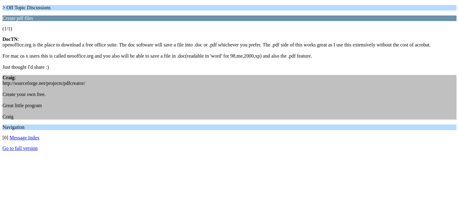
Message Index (24, 137)
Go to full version (20, 148)
